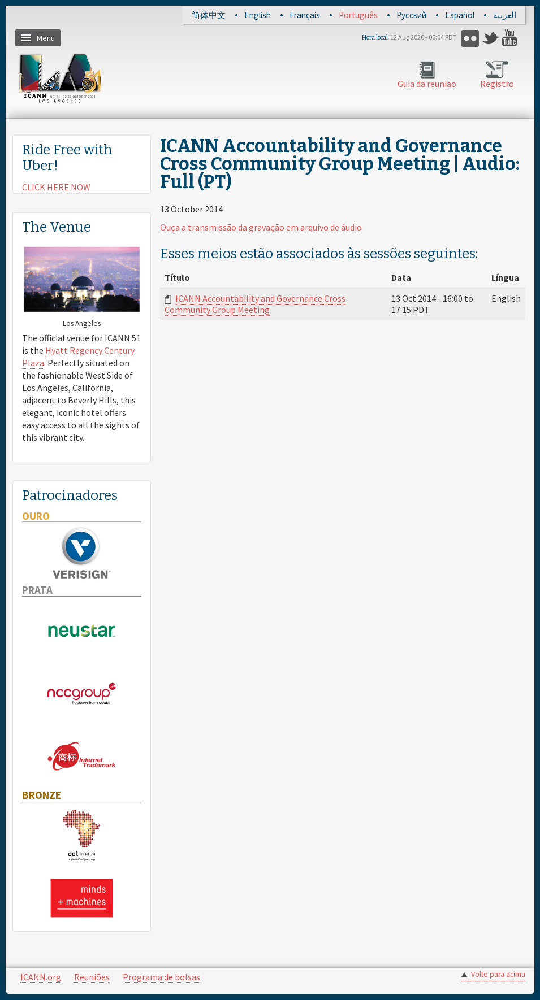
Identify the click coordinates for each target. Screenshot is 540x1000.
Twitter (490, 38)
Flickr (470, 38)
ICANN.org (40, 976)
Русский (411, 15)
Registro (497, 83)
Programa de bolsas (161, 976)
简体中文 (209, 15)
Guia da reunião (427, 83)
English (257, 15)
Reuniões (92, 976)
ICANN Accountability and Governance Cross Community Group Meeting (255, 304)
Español (459, 15)
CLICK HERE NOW (56, 187)
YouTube (511, 38)
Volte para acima (498, 974)
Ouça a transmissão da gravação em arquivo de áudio (261, 227)
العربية (504, 15)
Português (358, 15)
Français (305, 15)
